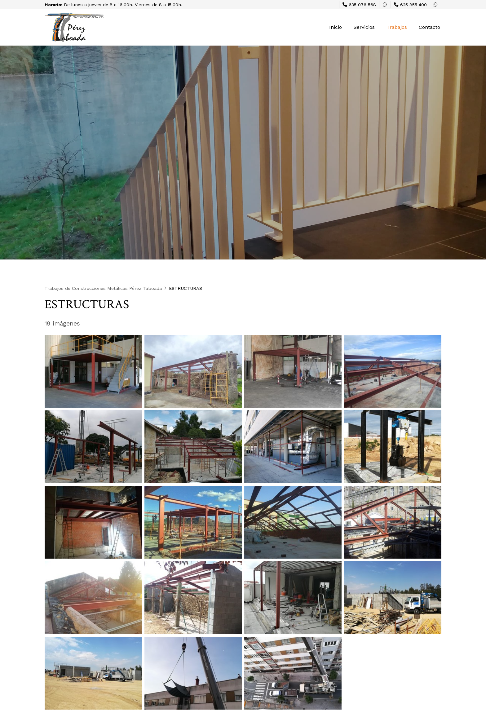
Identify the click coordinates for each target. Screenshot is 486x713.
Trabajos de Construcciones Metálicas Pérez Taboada (103, 288)
